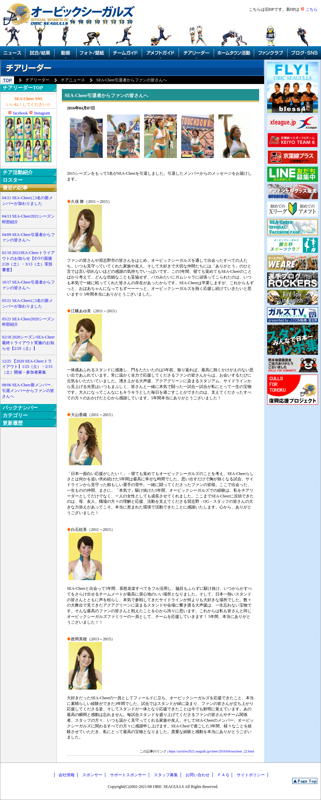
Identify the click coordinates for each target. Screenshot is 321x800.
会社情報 (67, 775)
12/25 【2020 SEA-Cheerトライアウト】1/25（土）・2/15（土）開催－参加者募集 (27, 367)
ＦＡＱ (223, 775)
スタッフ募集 (166, 775)
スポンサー (92, 775)
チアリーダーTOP (23, 87)
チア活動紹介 (18, 172)
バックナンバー (20, 407)
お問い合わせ (198, 775)
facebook (20, 113)
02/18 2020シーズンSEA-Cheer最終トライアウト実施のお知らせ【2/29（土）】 (28, 343)
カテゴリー (15, 415)
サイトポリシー (251, 775)
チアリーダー (37, 80)
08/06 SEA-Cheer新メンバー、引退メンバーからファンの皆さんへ (28, 391)
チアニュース (73, 80)
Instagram (42, 113)
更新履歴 (13, 423)
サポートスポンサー (128, 775)
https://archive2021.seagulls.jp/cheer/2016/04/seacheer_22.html (211, 751)
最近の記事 (15, 187)
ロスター (13, 180)
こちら (312, 9)
